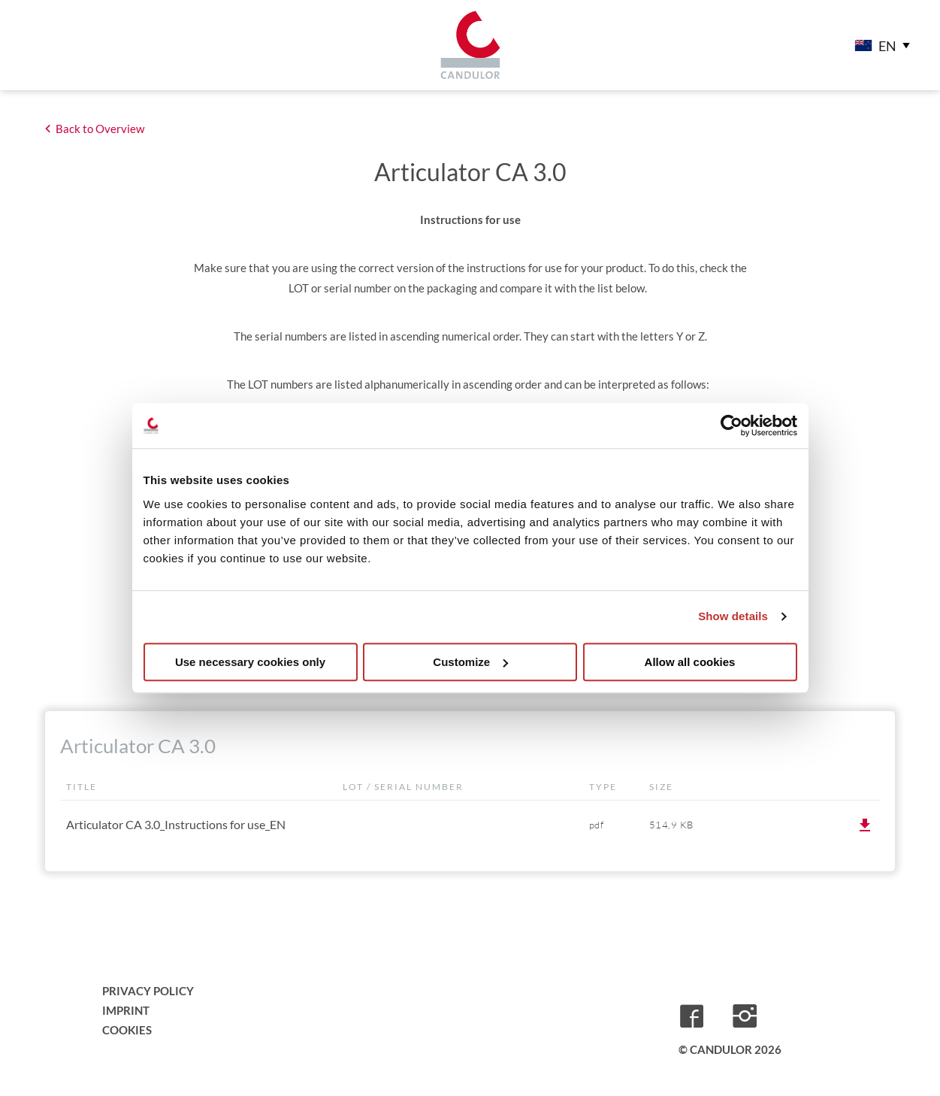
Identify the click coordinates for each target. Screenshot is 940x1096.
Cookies (127, 1030)
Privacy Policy (148, 991)
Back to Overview (100, 128)
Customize (470, 661)
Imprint (126, 1010)
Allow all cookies (690, 661)
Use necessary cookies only (250, 661)
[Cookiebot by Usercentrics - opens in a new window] (731, 425)
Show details (733, 616)
